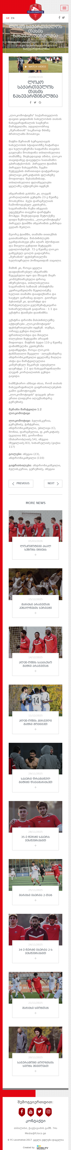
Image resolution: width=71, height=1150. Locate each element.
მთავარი (14, 42)
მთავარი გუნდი (52, 42)
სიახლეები (31, 42)
